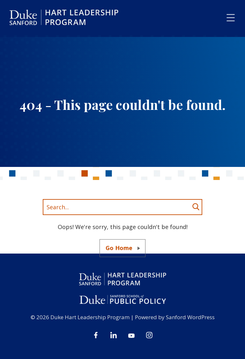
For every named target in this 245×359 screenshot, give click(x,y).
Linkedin (113, 335)
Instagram (149, 335)
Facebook (95, 335)
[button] (230, 18)
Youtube (131, 335)
